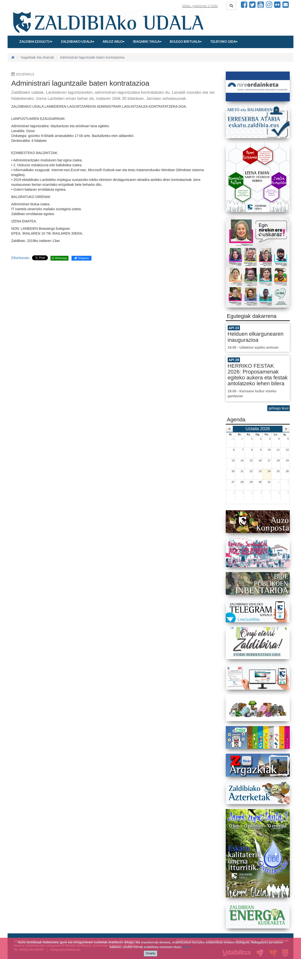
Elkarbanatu (20, 258)
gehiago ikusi (279, 408)
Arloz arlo (113, 41)
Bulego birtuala (186, 41)
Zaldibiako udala (77, 41)
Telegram (81, 258)
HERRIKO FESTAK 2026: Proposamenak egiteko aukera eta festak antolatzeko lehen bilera (258, 375)
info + (187, 947)
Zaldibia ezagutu (35, 41)
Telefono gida (223, 41)
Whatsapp (59, 258)
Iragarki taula (147, 41)
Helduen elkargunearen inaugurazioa (256, 337)
